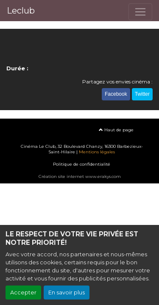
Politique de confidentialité (81, 164)
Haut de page (116, 130)
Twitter (142, 94)
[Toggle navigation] (140, 11)
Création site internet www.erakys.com (80, 176)
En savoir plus (66, 292)
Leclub (21, 11)
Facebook (116, 94)
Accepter (23, 292)
